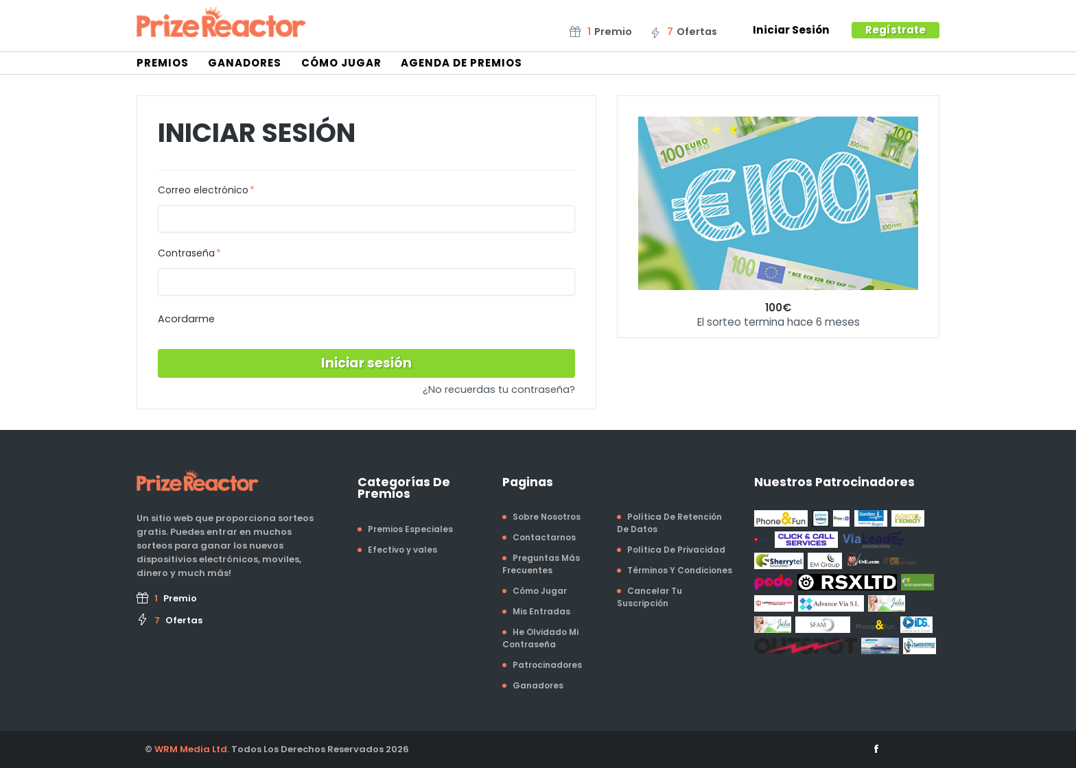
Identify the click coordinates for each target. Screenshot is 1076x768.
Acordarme (186, 319)
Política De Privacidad (676, 549)
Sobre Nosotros (547, 517)
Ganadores (244, 63)
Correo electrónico (203, 190)
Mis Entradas (541, 611)
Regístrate (895, 30)
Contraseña (186, 254)
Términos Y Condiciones (679, 570)
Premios (163, 63)
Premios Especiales (410, 529)
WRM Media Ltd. (191, 749)
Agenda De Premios (461, 63)
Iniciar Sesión (791, 30)
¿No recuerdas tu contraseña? (499, 389)
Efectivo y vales (402, 549)
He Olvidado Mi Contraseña (540, 638)
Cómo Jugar (341, 63)
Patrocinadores (547, 665)
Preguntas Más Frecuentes (541, 564)
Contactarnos (544, 537)
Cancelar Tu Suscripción (649, 597)
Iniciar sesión (366, 363)
